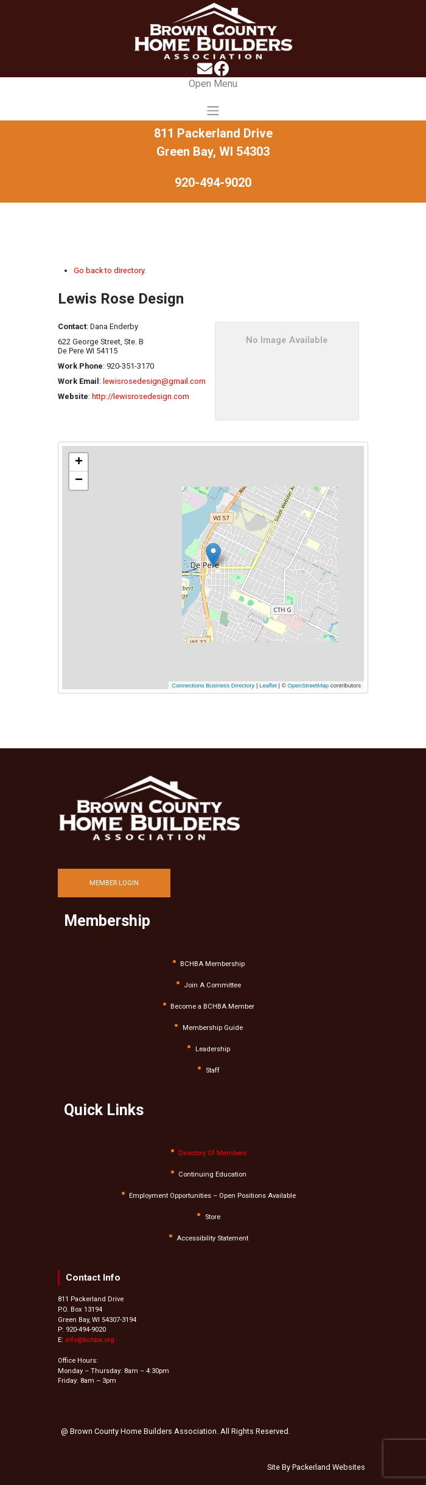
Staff (213, 1070)
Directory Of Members (212, 1153)
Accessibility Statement (212, 1238)
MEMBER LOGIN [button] (114, 883)
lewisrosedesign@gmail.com (154, 381)
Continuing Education (212, 1174)
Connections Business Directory (213, 685)
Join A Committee (212, 985)
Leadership (212, 1049)
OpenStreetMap (308, 685)
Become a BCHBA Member (212, 1006)
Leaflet (268, 685)
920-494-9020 (213, 182)
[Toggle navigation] (213, 98)
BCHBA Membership (212, 964)
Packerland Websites (328, 1467)
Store (212, 1217)
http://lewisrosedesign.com (140, 396)
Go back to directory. (110, 270)
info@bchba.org (89, 1340)
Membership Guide (213, 1028)
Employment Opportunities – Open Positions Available (212, 1196)
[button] (220, 550)
